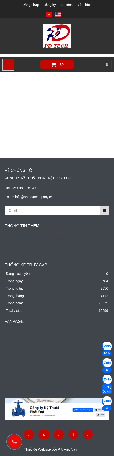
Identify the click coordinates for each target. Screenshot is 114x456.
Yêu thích (84, 5)
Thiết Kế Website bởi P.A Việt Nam (51, 449)
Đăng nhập (31, 5)
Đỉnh (107, 353)
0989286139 (26, 188)
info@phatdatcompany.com (35, 197)
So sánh (67, 5)
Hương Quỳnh (106, 389)
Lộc (106, 408)
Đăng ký (49, 5)
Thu (106, 370)
